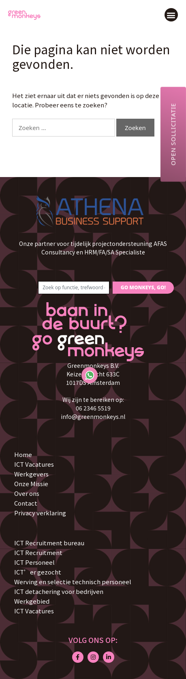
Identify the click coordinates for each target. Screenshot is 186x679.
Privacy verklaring (40, 512)
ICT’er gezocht (37, 572)
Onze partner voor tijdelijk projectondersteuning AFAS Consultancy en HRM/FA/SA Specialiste (93, 247)
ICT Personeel (34, 562)
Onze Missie (31, 483)
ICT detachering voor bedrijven (58, 591)
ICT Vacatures (34, 464)
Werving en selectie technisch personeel (72, 581)
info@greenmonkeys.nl (93, 416)
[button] (171, 14)
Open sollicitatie (173, 134)
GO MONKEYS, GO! (143, 287)
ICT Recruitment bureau (49, 542)
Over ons (26, 493)
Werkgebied (31, 601)
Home (23, 454)
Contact (25, 503)
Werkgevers (31, 474)
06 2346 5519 (93, 408)
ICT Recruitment (38, 552)
